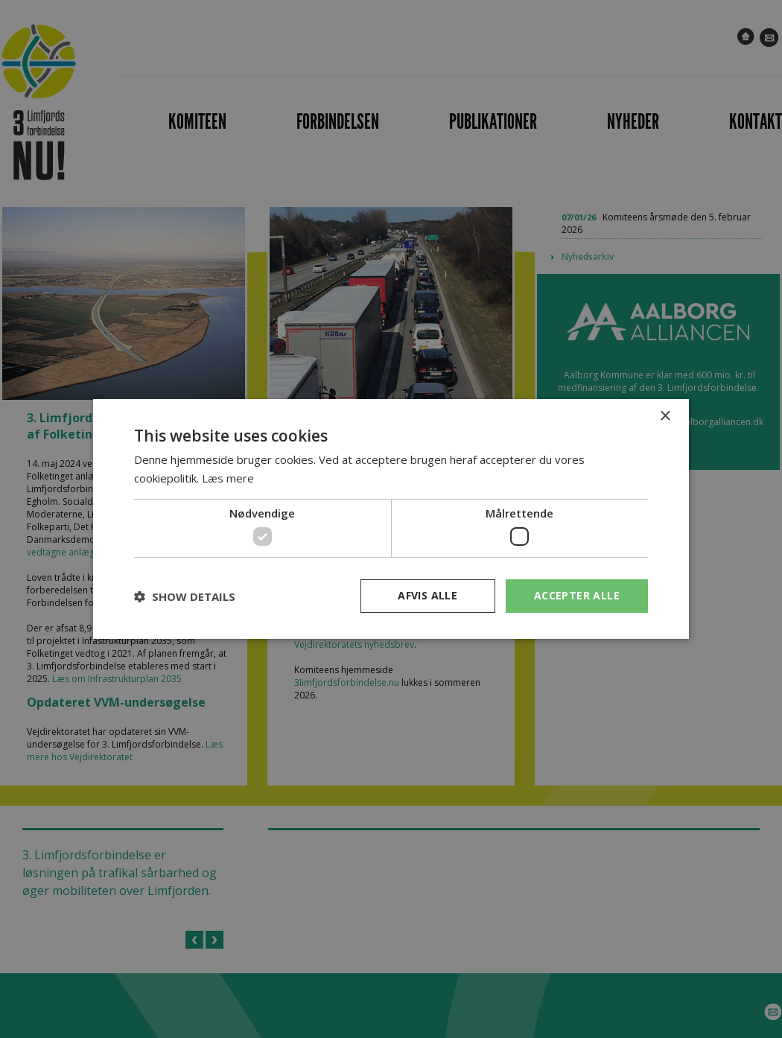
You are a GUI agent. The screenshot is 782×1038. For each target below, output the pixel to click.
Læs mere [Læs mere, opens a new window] (228, 478)
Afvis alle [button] (427, 595)
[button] (184, 596)
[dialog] (391, 519)
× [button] (664, 416)
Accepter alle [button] (577, 595)
